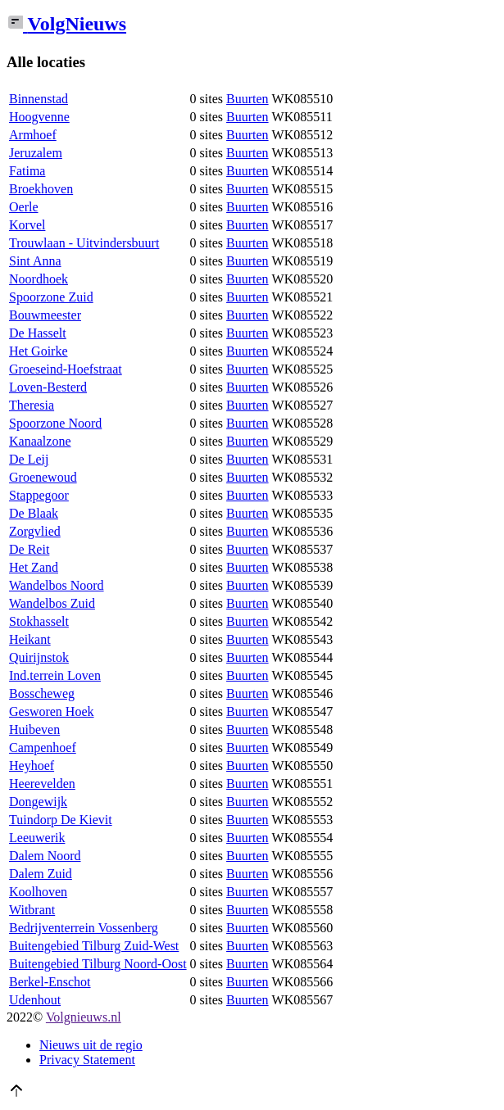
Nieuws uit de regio (91, 1045)
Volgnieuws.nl (83, 1017)
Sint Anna (35, 261)
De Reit (29, 549)
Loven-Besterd (48, 387)
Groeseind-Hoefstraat (65, 369)
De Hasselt (37, 333)
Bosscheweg (42, 693)
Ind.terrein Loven (55, 675)
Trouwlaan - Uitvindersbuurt (84, 243)
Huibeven (34, 729)
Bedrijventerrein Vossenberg (83, 928)
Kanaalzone (40, 441)
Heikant (30, 639)
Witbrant (32, 910)
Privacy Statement (87, 1060)
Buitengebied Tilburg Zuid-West (94, 946)
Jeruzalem (35, 153)
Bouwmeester (45, 315)
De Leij (28, 459)
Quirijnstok (39, 657)
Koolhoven (38, 892)
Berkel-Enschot (50, 982)
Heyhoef (31, 765)
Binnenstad (38, 99)
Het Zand (33, 567)
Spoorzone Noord (55, 423)
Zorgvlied (35, 531)
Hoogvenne (39, 117)
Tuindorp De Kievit (60, 820)
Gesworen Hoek (51, 711)
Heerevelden (42, 784)
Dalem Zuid (40, 874)
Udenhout (35, 1000)
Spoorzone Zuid (51, 297)
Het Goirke (38, 351)
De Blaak (33, 513)
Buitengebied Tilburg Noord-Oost (98, 964)
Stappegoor (39, 495)
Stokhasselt (39, 621)
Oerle (24, 207)
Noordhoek (38, 279)
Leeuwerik (37, 838)
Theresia (31, 405)
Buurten (247, 99)
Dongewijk (38, 802)
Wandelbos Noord (56, 585)
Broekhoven (41, 189)
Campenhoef (42, 747)
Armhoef (33, 135)
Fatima (27, 171)
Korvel (27, 225)
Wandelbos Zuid (52, 603)
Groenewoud (43, 477)
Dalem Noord (45, 856)
